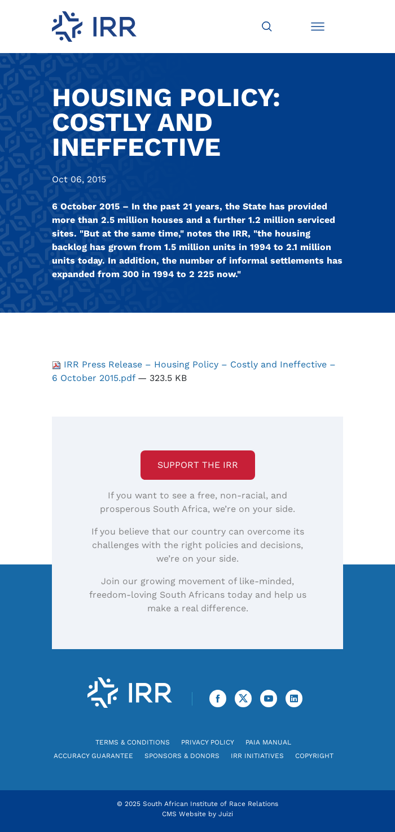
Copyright (314, 756)
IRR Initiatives (257, 756)
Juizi (225, 814)
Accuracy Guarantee (93, 756)
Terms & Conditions (132, 742)
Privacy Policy (207, 742)
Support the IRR (197, 464)
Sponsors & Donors (182, 756)
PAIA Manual (268, 742)
